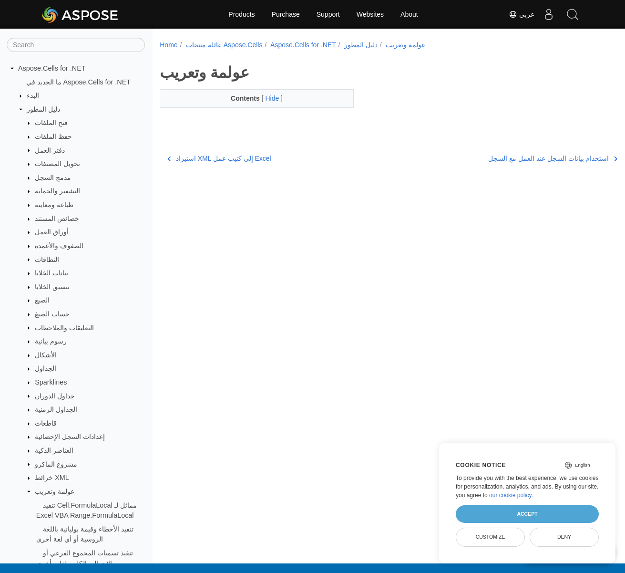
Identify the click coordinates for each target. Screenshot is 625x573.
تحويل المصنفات (57, 163)
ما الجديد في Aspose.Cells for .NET (78, 82)
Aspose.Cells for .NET (52, 68)
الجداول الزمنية (56, 409)
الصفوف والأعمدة (59, 246)
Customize (490, 537)
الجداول (45, 368)
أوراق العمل (52, 232)
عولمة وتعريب (54, 491)
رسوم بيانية (51, 341)
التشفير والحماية (57, 191)
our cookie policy (510, 495)
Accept (527, 514)
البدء (33, 95)
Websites (370, 14)
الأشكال (46, 355)
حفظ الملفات (53, 136)
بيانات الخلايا (51, 273)
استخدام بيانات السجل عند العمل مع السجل (520, 158)
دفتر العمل (50, 150)
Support (328, 14)
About (409, 14)
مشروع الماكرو (56, 464)
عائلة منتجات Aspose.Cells (224, 45)
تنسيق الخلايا (52, 287)
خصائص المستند (57, 218)
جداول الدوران (55, 396)
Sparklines (51, 382)
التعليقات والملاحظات (64, 328)
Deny (564, 537)
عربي (521, 14)
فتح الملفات (51, 122)
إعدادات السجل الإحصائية (70, 436)
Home (168, 45)
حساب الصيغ (52, 314)
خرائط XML (52, 477)
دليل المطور (43, 109)
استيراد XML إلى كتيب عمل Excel (219, 158)
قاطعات (46, 423)
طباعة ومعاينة (54, 204)
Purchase (286, 14)
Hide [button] (266, 98)
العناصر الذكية (54, 450)
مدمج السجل (53, 177)
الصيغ (42, 300)
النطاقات (47, 259)
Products (241, 14)
